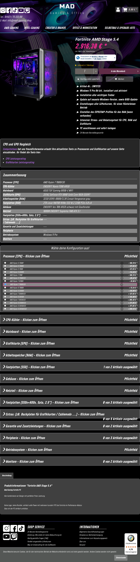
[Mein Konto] (118, 9)
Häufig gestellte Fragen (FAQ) (37, 538)
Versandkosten (90, 51)
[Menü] (135, 535)
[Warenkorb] (130, 9)
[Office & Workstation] (84, 28)
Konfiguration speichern (89, 79)
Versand (82, 545)
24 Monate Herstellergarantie (37, 532)
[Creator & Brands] (55, 28)
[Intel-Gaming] (31, 28)
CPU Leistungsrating (16, 159)
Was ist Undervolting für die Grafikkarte (41, 545)
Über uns (82, 541)
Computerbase (10, 149)
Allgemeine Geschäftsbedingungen (91, 532)
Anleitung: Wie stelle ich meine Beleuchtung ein (44, 535)
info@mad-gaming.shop (19, 21)
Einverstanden (121, 557)
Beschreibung (6, 475)
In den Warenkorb (124, 71)
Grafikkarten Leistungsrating (20, 162)
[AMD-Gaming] (11, 28)
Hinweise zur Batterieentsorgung (91, 535)
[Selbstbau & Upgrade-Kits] (119, 28)
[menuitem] (118, 9)
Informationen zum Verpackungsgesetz (93, 538)
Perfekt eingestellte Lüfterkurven (39, 541)
